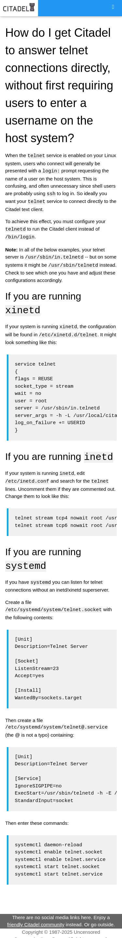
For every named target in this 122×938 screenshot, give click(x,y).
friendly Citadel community (35, 919)
